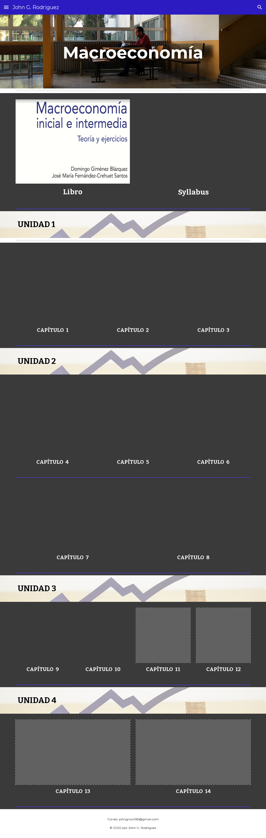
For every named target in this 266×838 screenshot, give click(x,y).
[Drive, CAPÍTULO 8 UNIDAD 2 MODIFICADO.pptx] (193, 518)
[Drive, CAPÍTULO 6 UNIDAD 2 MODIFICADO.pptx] (213, 418)
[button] (6, 7)
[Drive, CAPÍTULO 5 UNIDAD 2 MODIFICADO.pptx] (133, 418)
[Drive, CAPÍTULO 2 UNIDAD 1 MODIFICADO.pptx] (133, 286)
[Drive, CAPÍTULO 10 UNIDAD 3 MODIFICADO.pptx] (103, 635)
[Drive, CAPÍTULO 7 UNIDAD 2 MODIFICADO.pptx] (73, 518)
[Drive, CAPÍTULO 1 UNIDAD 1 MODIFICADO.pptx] (53, 286)
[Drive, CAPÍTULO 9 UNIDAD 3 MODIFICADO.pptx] (43, 635)
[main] (133, 51)
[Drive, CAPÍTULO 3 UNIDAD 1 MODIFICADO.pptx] (213, 286)
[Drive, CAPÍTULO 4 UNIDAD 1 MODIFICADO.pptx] (53, 418)
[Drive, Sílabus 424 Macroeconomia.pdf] (193, 141)
